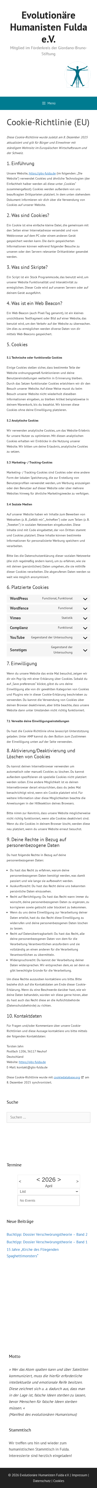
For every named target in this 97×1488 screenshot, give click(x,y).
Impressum (79, 1475)
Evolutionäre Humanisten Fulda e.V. (48, 26)
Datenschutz (42, 1481)
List (23, 1191)
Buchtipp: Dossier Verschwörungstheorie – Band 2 (47, 1234)
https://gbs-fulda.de (42, 173)
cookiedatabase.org (67, 1077)
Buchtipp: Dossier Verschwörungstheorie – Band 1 (47, 1242)
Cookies (58, 1481)
